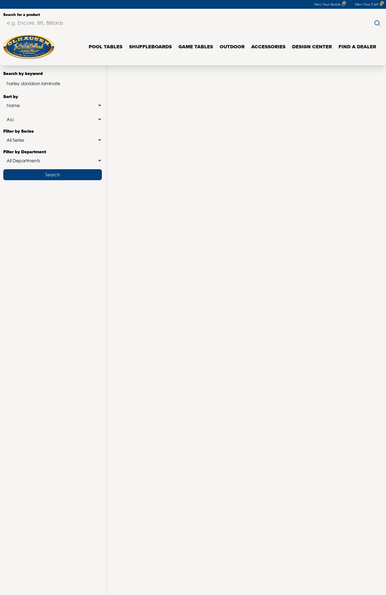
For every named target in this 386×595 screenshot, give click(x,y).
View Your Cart (369, 4)
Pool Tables (105, 46)
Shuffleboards (150, 46)
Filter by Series (52, 136)
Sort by (52, 102)
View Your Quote (329, 4)
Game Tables (195, 46)
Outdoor (232, 46)
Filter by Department (52, 157)
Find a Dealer (357, 46)
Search (52, 174)
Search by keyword (52, 80)
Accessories (268, 46)
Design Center (312, 46)
